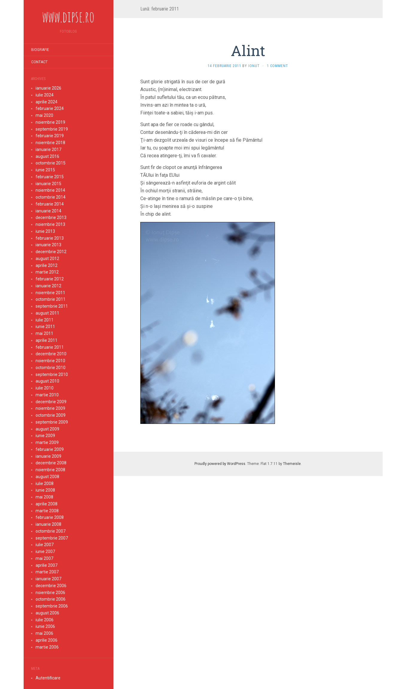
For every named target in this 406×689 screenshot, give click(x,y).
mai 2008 (44, 497)
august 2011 (47, 313)
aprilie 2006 (46, 640)
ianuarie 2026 (48, 88)
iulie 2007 (45, 544)
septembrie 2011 (52, 306)
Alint (248, 50)
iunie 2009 (45, 435)
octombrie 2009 (51, 415)
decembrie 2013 (51, 217)
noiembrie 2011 (50, 292)
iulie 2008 (45, 483)
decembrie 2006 (51, 585)
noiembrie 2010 (50, 360)
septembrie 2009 (52, 422)
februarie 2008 (50, 517)
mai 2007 (44, 558)
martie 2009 (47, 442)
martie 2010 (47, 394)
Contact (39, 62)
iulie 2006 (45, 619)
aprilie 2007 (46, 565)
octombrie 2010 (51, 367)
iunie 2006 (45, 626)
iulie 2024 (45, 95)
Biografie (40, 50)
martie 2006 (47, 647)
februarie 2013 (50, 238)
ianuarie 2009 (48, 456)
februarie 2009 (50, 449)
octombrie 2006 (51, 599)
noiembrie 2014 (50, 190)
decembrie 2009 (51, 401)
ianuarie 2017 (48, 149)
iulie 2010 (45, 388)
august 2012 (47, 258)
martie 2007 (47, 571)
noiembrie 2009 (50, 408)
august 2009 (47, 429)
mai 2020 (44, 115)
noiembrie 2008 (50, 469)
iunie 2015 (45, 169)
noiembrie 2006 (50, 592)
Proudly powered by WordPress (219, 464)
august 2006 (47, 613)
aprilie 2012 (46, 265)
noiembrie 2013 (50, 224)
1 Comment (277, 66)
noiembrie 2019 (50, 122)
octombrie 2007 (51, 531)
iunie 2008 (45, 490)
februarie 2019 (50, 135)
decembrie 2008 (51, 462)
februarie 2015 (50, 176)
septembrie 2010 (52, 374)
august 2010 (47, 381)
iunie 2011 (45, 326)
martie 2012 (47, 272)
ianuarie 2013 (48, 244)
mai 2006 (44, 633)
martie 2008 (47, 510)
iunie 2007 (45, 551)
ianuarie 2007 (48, 578)
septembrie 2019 (52, 129)
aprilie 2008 (46, 503)
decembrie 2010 (51, 353)
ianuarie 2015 (48, 183)
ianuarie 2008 (48, 524)
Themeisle (292, 464)
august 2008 (47, 476)
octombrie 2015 (51, 163)
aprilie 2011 (46, 340)
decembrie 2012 (51, 251)
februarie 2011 (50, 347)
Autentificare (48, 678)
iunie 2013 (45, 231)
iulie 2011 (45, 320)
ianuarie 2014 (48, 210)
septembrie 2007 (52, 538)
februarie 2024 (50, 108)
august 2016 (47, 156)
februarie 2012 (50, 278)
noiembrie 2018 (50, 142)
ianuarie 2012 (48, 285)
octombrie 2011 (51, 299)
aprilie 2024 (46, 101)
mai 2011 (44, 333)
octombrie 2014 (51, 197)
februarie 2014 (50, 204)
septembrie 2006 (52, 606)
